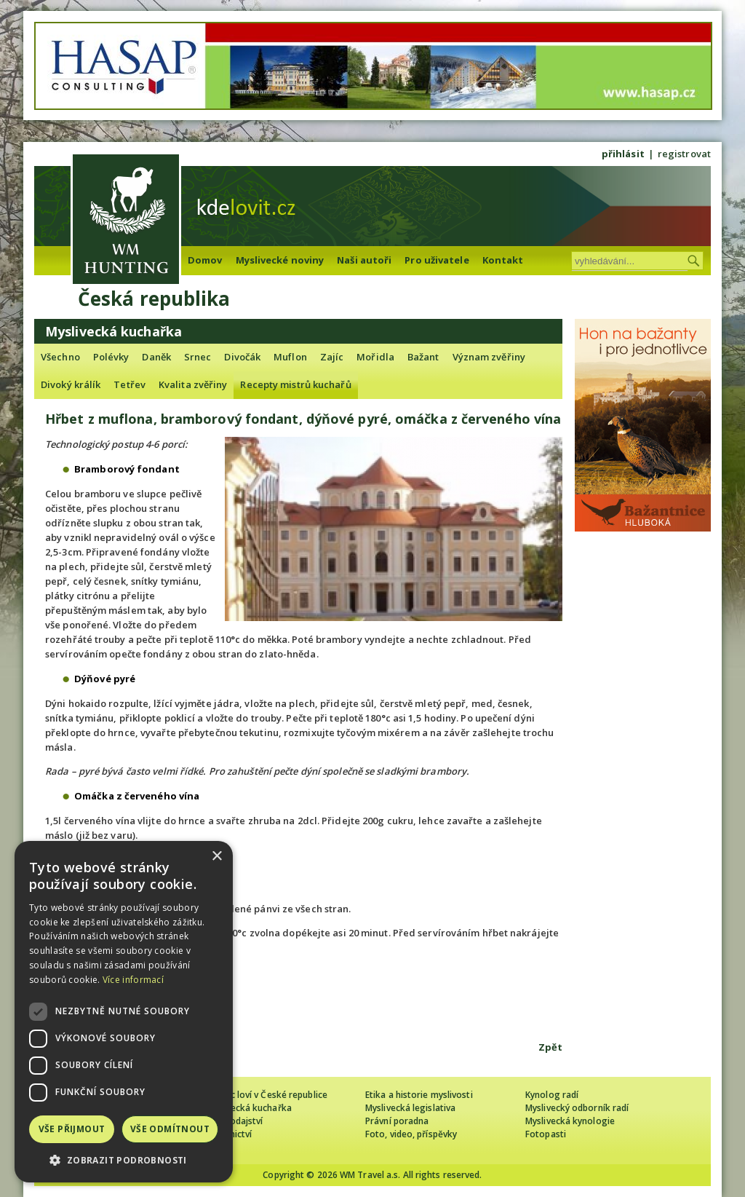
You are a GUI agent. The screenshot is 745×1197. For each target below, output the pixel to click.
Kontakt (503, 259)
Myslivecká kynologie (570, 1121)
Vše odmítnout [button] (170, 1129)
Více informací (133, 979)
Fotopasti (545, 1134)
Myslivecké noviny (280, 259)
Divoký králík (70, 384)
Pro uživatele (437, 259)
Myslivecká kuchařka (248, 1108)
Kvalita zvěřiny (193, 384)
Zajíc (332, 356)
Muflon (290, 356)
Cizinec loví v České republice (266, 1095)
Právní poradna (397, 1121)
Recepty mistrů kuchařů (295, 384)
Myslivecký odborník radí (577, 1108)
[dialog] (124, 1011)
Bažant (423, 356)
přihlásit (623, 153)
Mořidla (375, 356)
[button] (123, 1160)
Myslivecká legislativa (410, 1108)
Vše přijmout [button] (72, 1129)
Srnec (198, 356)
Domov (205, 259)
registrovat (684, 153)
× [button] (216, 856)
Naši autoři (364, 259)
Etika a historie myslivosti (419, 1095)
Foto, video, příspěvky (411, 1134)
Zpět (550, 1047)
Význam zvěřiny (489, 356)
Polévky (111, 356)
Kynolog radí (551, 1095)
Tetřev (129, 384)
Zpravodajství (234, 1121)
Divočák (242, 356)
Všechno (60, 356)
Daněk (156, 356)
